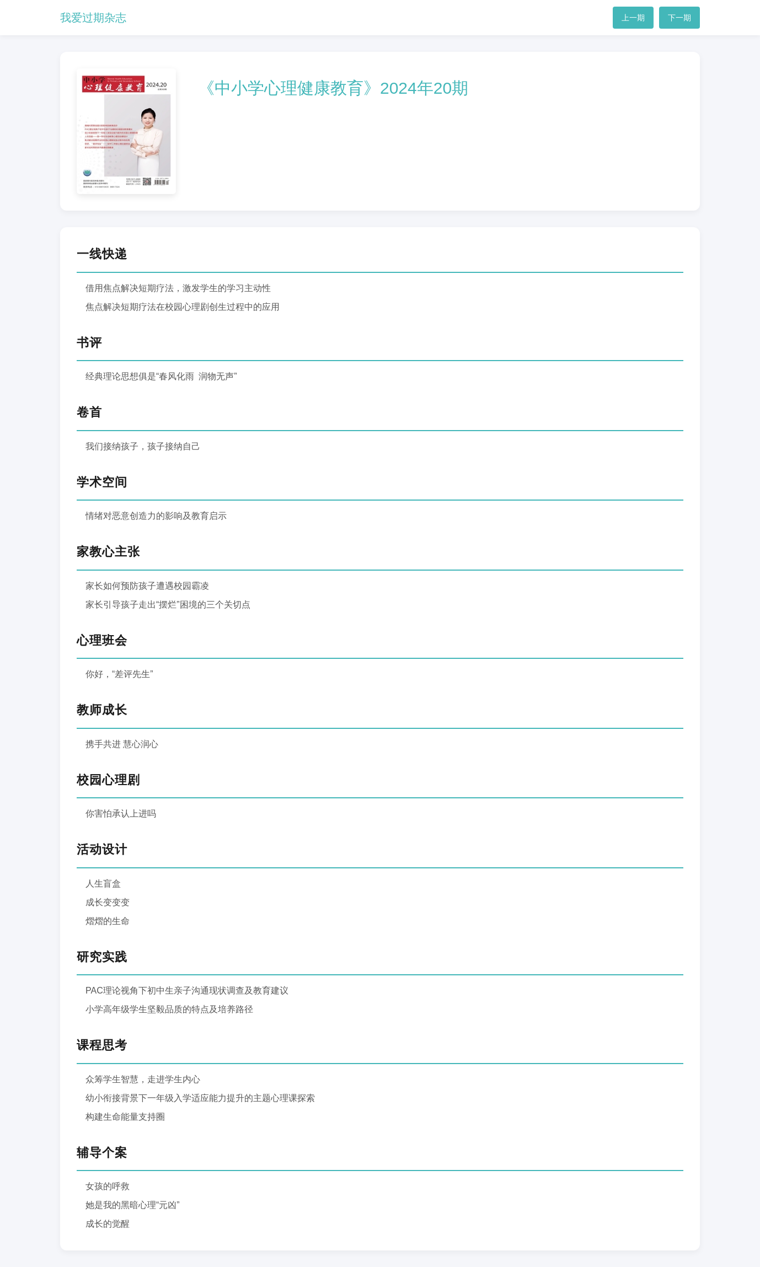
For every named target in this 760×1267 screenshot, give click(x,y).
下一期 (679, 17)
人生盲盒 (103, 883)
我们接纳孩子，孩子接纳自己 (142, 446)
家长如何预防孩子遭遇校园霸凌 (147, 585)
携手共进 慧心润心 (121, 744)
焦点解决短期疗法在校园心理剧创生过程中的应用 (182, 307)
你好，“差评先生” (119, 674)
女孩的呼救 (107, 1186)
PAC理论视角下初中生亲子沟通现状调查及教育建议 (186, 990)
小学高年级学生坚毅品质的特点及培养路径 (169, 1009)
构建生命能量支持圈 (125, 1116)
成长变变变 (107, 902)
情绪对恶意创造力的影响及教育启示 (156, 515)
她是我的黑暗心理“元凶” (132, 1205)
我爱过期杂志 (93, 18)
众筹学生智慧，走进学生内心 (142, 1079)
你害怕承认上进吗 (120, 813)
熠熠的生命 (107, 921)
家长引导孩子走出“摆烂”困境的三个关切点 (167, 604)
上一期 (633, 17)
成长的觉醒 (107, 1223)
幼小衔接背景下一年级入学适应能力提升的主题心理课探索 (200, 1098)
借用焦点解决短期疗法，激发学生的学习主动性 (178, 288)
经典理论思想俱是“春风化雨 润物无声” (161, 376)
